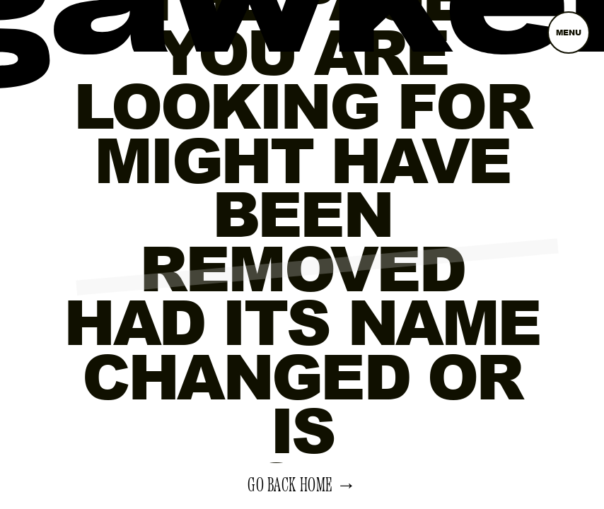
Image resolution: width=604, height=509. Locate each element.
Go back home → (302, 486)
